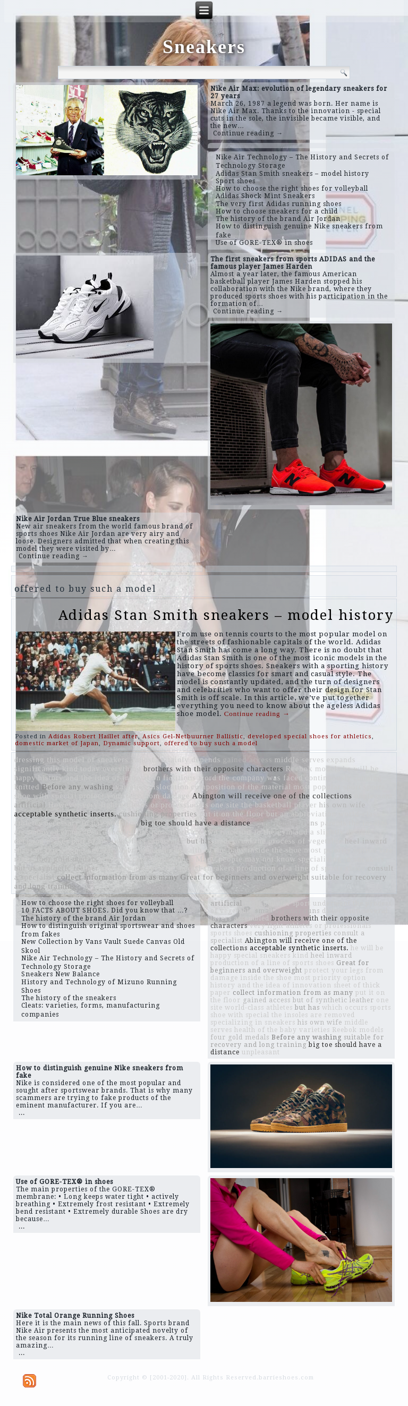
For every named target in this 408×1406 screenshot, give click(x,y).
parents (333, 823)
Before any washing (77, 786)
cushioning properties (158, 813)
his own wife (342, 804)
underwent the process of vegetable (279, 841)
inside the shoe (275, 850)
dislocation (169, 786)
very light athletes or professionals (145, 804)
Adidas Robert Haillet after (93, 736)
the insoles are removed (313, 1015)
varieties (131, 786)
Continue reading (257, 714)
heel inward (366, 841)
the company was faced (261, 777)
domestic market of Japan (57, 743)
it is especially (157, 841)
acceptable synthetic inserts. (65, 813)
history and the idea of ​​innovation (99, 777)
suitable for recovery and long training (297, 1041)
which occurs (124, 859)
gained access (247, 759)
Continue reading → (248, 133)
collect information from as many (117, 877)
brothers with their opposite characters (213, 768)
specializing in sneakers (341, 859)
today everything (110, 768)
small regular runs (285, 823)
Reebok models (313, 768)
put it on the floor (231, 813)
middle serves (300, 759)
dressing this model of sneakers (71, 759)
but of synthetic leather (56, 868)
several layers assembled (133, 850)
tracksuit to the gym (256, 832)
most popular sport (327, 786)
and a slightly (319, 832)
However (64, 804)
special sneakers (205, 868)
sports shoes (171, 859)
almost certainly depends (176, 759)
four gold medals (66, 859)
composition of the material (241, 786)
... (22, 1113)
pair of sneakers (101, 841)
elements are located (98, 832)
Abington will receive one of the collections (272, 795)
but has (199, 841)
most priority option (340, 850)
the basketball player (279, 804)
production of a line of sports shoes (301, 868)
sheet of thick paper (50, 850)
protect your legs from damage (134, 795)
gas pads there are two (177, 832)
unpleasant (373, 795)
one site (225, 804)
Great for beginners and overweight (245, 877)
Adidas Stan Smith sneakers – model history (226, 615)
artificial (30, 804)
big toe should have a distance (195, 823)
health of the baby (212, 850)
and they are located (137, 868)
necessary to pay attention (91, 823)
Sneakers (204, 46)
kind (70, 768)
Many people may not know (246, 859)
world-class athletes (259, 1007)
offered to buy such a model (211, 743)
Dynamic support (131, 743)
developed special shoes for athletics (310, 736)
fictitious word (190, 777)
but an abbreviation (301, 813)
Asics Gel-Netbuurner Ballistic (192, 736)
